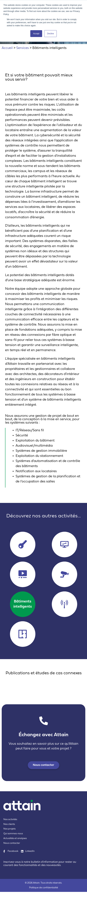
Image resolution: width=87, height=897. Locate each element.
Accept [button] (36, 33)
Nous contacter (11, 843)
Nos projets (9, 829)
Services (22, 48)
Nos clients (9, 824)
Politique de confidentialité (43, 888)
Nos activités (10, 819)
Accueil (7, 48)
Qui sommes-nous (13, 834)
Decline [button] (50, 33)
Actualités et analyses (15, 838)
